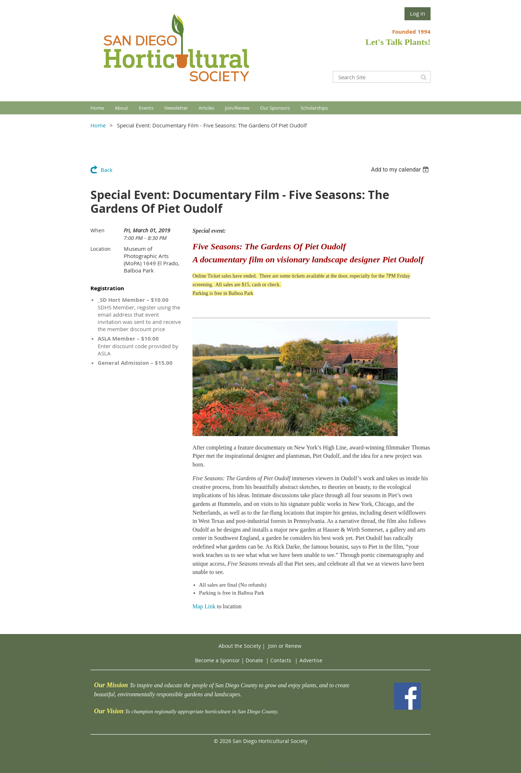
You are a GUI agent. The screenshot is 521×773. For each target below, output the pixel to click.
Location (100, 248)
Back (107, 169)
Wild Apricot (370, 764)
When (97, 230)
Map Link (204, 606)
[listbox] (401, 169)
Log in (417, 13)
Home (98, 125)
